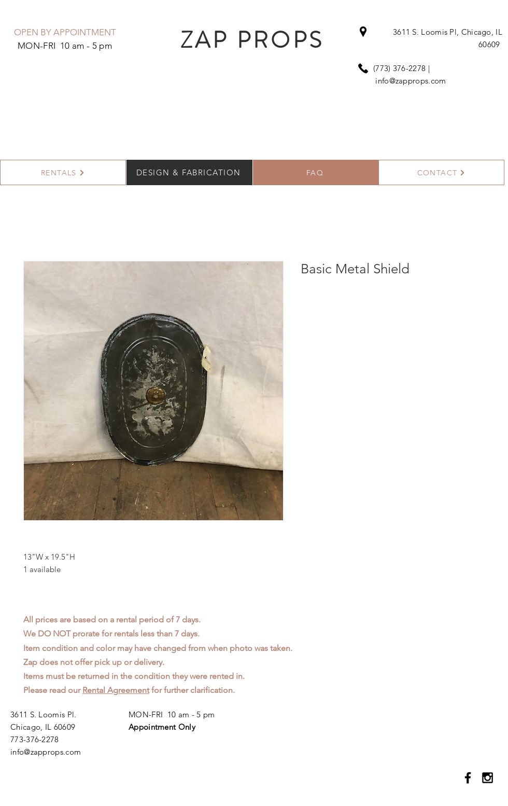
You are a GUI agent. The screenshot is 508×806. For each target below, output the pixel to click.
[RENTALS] (63, 172)
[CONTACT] (441, 172)
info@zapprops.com (410, 81)
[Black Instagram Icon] (487, 777)
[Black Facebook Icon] (467, 777)
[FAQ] (316, 172)
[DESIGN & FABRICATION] (189, 172)
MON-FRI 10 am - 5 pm (172, 714)
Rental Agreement (115, 690)
